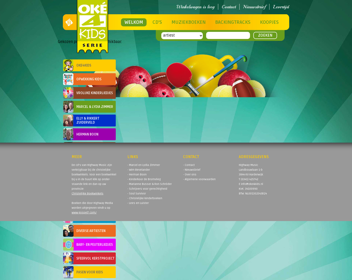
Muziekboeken (188, 22)
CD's (157, 22)
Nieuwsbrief (254, 7)
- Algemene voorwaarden (199, 179)
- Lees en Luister (138, 203)
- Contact (189, 165)
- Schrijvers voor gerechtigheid (147, 189)
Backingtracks (232, 22)
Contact (229, 7)
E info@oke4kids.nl (251, 184)
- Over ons (189, 174)
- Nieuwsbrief (191, 170)
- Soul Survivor (136, 193)
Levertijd (281, 7)
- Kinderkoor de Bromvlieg (144, 179)
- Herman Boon (137, 174)
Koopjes (269, 22)
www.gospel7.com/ (84, 212)
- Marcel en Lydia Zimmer (143, 165)
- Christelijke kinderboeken (144, 198)
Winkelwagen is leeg (195, 7)
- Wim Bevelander (138, 170)
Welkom (134, 22)
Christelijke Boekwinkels (87, 193)
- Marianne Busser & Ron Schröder (149, 184)
